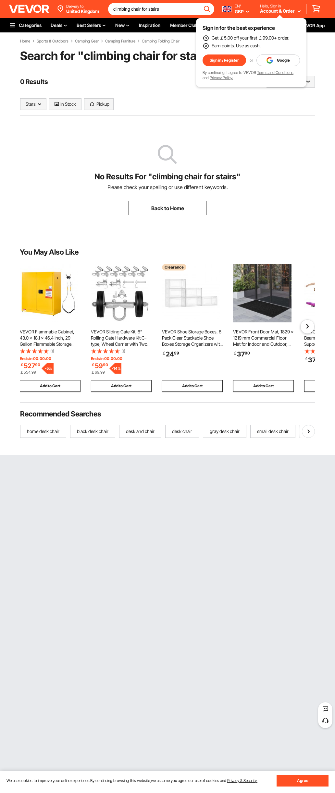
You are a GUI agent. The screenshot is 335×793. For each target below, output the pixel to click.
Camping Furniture (120, 41)
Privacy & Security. (242, 780)
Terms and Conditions (275, 72)
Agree (302, 780)
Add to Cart (50, 385)
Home (25, 41)
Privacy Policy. (221, 77)
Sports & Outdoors (52, 41)
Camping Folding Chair (161, 41)
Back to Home (167, 208)
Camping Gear (87, 41)
